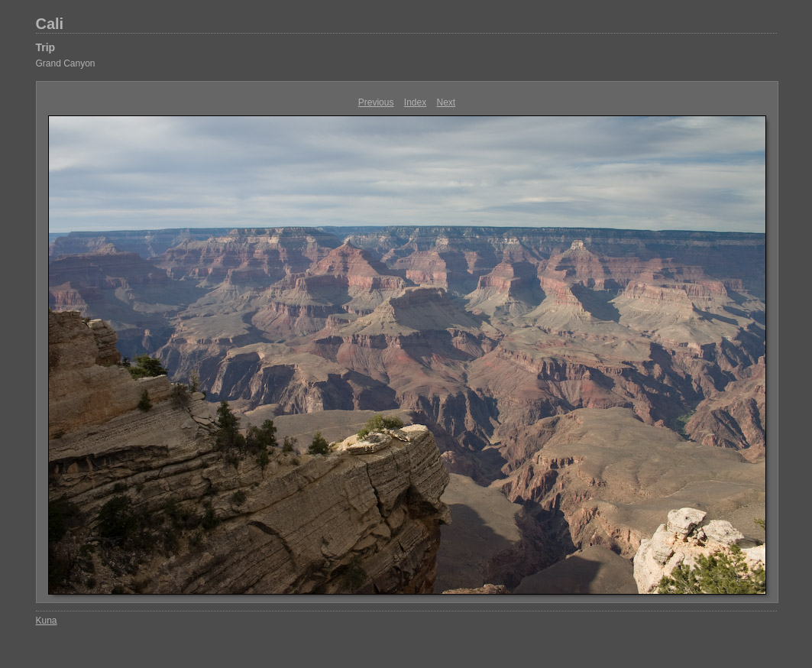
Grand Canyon (65, 63)
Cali (50, 23)
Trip (46, 47)
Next (446, 102)
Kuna (46, 620)
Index (415, 102)
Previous (376, 102)
